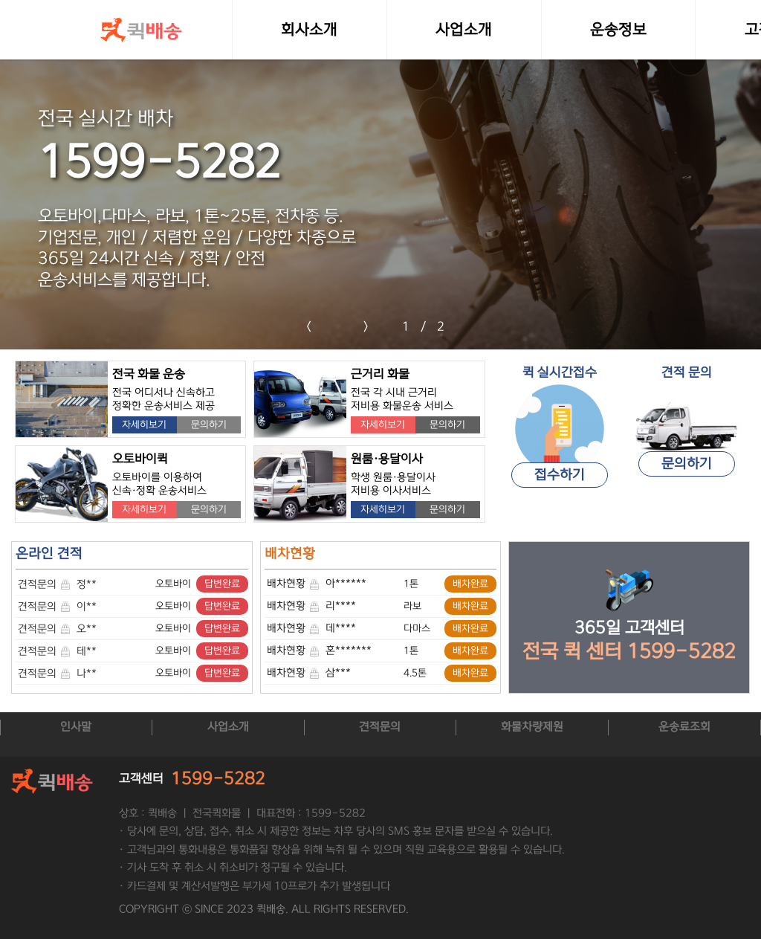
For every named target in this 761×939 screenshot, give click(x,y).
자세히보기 (144, 424)
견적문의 (44, 584)
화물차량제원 (532, 726)
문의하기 (209, 424)
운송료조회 (684, 726)
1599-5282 (218, 778)
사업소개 (228, 726)
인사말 (75, 726)
